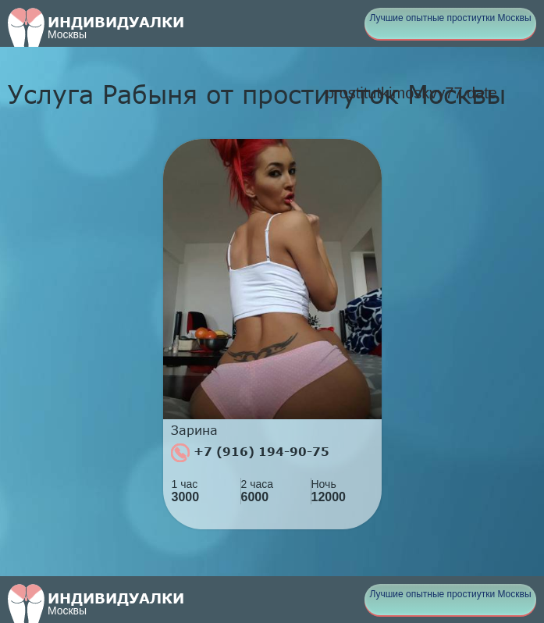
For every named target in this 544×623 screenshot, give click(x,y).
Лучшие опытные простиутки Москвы (450, 17)
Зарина (194, 430)
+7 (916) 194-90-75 (250, 452)
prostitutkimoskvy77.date (411, 92)
